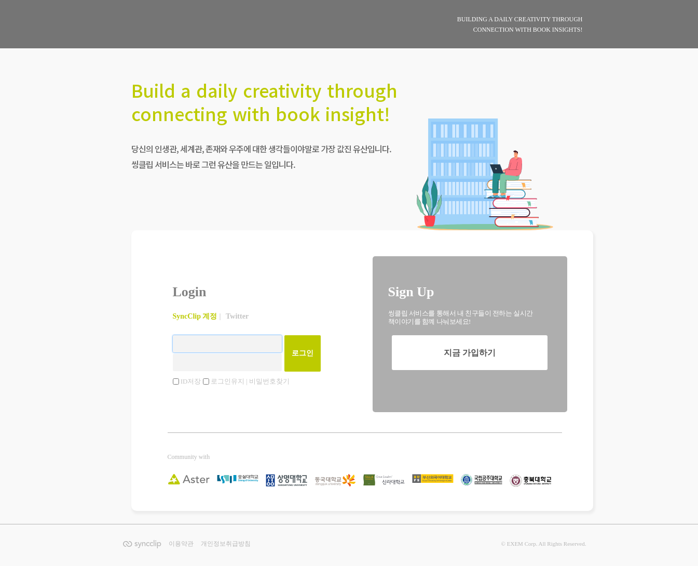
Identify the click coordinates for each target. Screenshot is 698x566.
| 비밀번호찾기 (268, 381)
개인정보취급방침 (226, 543)
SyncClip (186, 33)
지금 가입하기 (470, 352)
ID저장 (192, 381)
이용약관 (181, 543)
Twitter (237, 316)
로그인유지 (228, 381)
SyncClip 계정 (195, 316)
